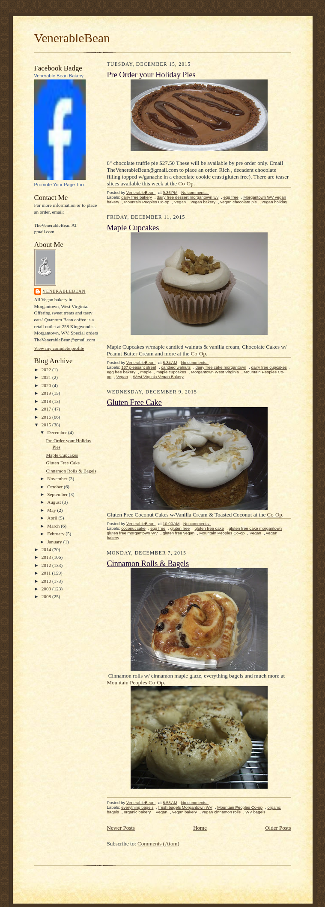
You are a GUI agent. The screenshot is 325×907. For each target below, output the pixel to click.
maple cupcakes (171, 372)
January (55, 541)
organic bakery (137, 812)
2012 (47, 565)
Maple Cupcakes (62, 455)
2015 (47, 424)
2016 (47, 417)
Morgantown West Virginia (215, 372)
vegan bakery (203, 202)
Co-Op (185, 183)
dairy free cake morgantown (221, 367)
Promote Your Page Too (59, 184)
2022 (47, 369)
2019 (47, 393)
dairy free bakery (136, 197)
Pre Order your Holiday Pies (151, 74)
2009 (47, 588)
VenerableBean (72, 38)
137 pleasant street (138, 367)
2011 (47, 572)
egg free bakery (121, 372)
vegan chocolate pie (238, 202)
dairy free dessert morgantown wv (187, 197)
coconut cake (133, 528)
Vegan (180, 202)
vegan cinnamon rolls (221, 812)
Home (200, 828)
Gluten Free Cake (63, 462)
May (52, 510)
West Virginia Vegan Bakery (158, 376)
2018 (47, 401)
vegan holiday (274, 202)
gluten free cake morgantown (255, 528)
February (56, 533)
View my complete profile (59, 348)
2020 (47, 385)
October (55, 486)
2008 (47, 596)
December (57, 432)
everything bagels (137, 807)
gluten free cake (209, 528)
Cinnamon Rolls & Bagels (71, 470)
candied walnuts (176, 367)
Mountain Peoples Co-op (147, 202)
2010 (47, 581)
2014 (47, 549)
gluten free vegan (178, 533)
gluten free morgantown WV (132, 533)
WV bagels (255, 812)
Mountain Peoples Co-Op (135, 682)
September (58, 494)
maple (146, 372)
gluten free (180, 528)
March (54, 525)
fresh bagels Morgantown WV (185, 807)
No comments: (195, 192)
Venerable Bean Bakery (59, 75)
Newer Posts (121, 828)
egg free (231, 197)
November (58, 478)
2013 (47, 557)
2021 (47, 377)
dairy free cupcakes (268, 367)
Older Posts (278, 828)
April (52, 517)
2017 (47, 408)
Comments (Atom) (158, 843)
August (54, 502)
